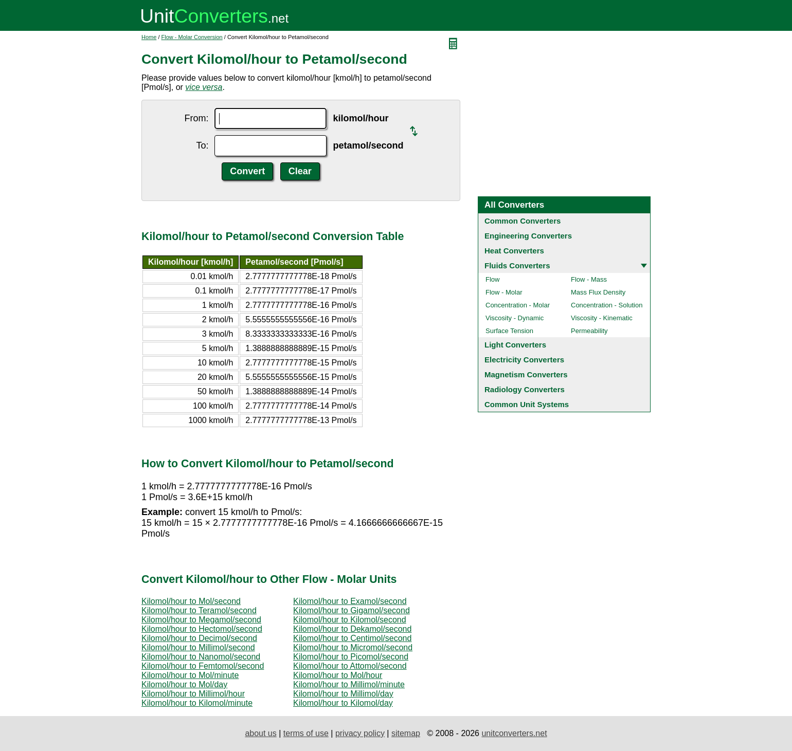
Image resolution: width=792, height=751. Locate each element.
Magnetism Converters (526, 374)
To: (202, 145)
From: (196, 118)
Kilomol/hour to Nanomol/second (200, 656)
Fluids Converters (517, 265)
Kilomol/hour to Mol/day (184, 684)
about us (260, 733)
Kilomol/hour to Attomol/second (350, 666)
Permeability (589, 331)
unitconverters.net (514, 733)
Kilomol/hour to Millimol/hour (193, 693)
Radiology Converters (524, 389)
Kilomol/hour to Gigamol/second (351, 610)
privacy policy (360, 733)
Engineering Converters (528, 235)
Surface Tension (509, 331)
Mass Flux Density (598, 292)
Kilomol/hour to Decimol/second (199, 638)
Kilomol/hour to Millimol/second (198, 647)
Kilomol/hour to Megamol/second (201, 619)
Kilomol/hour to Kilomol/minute (197, 703)
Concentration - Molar (517, 305)
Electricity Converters (524, 359)
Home (148, 37)
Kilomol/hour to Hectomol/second (201, 629)
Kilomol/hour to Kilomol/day (343, 703)
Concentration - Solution (606, 305)
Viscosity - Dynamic (514, 318)
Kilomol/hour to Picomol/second (350, 656)
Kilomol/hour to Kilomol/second (349, 619)
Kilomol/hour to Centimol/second (352, 638)
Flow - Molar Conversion (192, 37)
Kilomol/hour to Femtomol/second (202, 666)
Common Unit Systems (526, 404)
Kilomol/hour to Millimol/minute (349, 684)
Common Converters (522, 220)
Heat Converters (514, 250)
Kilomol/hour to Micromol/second (352, 647)
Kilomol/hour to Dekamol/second (352, 629)
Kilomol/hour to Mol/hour (337, 675)
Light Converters (515, 344)
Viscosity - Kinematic (602, 318)
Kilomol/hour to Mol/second (191, 601)
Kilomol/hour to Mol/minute (190, 675)
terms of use (306, 733)
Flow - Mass (589, 279)
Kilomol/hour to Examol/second (350, 601)
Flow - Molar (504, 292)
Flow (492, 279)
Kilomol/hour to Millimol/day (343, 693)
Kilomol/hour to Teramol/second (199, 610)
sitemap (405, 733)
